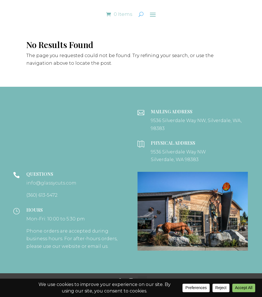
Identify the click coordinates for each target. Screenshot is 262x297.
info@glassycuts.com (51, 183)
